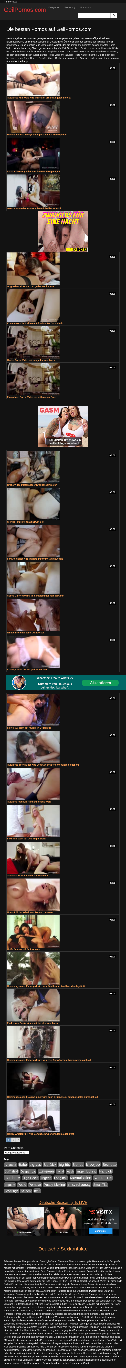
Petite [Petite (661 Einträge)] (22, 1184)
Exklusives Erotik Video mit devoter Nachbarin (32, 1023)
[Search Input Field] (94, 15)
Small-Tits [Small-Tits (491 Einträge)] (100, 1184)
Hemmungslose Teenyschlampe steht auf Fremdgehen (36, 134)
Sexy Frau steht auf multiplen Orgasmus (29, 728)
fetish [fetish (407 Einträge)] (70, 1171)
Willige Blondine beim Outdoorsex (25, 632)
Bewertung (69, 7)
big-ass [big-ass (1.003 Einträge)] (35, 1164)
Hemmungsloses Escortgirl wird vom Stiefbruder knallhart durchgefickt (46, 986)
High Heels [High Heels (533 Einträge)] (30, 1178)
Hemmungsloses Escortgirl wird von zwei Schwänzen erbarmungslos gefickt (49, 1060)
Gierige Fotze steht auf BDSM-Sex (25, 522)
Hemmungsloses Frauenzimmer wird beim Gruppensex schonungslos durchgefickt (52, 1097)
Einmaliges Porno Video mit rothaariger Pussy (32, 397)
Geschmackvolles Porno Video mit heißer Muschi (34, 208)
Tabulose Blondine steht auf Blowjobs (28, 875)
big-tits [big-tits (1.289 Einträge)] (64, 1164)
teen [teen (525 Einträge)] (37, 1191)
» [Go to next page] (18, 1139)
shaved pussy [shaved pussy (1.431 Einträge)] (79, 1184)
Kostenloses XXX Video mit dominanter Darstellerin (35, 323)
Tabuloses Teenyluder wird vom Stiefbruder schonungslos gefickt (43, 764)
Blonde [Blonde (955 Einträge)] (77, 1164)
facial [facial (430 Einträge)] (60, 1171)
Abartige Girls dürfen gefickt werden (27, 669)
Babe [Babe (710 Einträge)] (23, 1164)
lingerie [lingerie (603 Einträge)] (46, 1178)
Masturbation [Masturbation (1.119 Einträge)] (80, 1178)
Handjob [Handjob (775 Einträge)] (105, 1171)
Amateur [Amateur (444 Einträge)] (10, 1164)
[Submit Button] (114, 15)
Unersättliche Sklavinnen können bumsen (30, 912)
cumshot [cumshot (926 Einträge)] (11, 1171)
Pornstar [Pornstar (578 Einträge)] (35, 1184)
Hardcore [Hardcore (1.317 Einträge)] (12, 1178)
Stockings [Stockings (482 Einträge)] (11, 1191)
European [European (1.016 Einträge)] (46, 1171)
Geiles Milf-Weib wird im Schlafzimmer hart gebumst (35, 595)
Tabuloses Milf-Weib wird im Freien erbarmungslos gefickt (39, 97)
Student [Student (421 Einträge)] (26, 1191)
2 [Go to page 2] (13, 1139)
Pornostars (86, 7)
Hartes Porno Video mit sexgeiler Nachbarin (31, 360)
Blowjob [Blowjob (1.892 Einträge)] (93, 1164)
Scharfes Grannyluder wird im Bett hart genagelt (33, 171)
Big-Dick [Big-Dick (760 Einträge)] (50, 1164)
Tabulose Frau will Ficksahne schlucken (29, 801)
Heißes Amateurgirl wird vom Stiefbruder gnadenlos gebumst (40, 1134)
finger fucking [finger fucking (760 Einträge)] (86, 1171)
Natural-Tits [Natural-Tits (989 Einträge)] (103, 1178)
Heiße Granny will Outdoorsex (23, 949)
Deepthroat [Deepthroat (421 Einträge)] (28, 1171)
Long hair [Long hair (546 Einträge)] (61, 1178)
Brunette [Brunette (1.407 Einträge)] (110, 1164)
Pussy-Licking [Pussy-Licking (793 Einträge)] (54, 1184)
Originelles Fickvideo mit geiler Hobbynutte (30, 286)
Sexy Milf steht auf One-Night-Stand (26, 838)
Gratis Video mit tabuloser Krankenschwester (32, 485)
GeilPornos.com (25, 9)
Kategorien (54, 7)
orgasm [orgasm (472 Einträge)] (10, 1184)
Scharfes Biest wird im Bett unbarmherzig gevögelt (35, 558)
